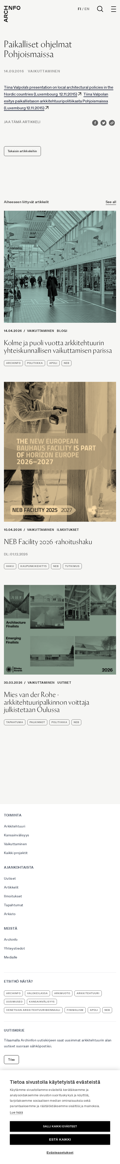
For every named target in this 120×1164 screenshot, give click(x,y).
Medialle (10, 957)
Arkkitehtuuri (14, 826)
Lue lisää (16, 1112)
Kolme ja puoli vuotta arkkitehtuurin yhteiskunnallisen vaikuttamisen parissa (58, 346)
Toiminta (13, 815)
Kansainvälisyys (16, 835)
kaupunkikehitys (33, 566)
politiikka (35, 363)
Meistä (10, 928)
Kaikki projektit (16, 853)
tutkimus (72, 566)
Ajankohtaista (19, 867)
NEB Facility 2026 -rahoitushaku (48, 542)
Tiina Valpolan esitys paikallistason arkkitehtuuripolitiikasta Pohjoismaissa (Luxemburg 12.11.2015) (56, 101)
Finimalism (75, 1010)
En (87, 9)
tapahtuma (14, 722)
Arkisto (10, 914)
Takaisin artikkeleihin (22, 151)
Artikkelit (11, 887)
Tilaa (11, 1059)
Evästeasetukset (60, 1152)
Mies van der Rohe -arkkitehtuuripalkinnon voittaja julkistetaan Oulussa (46, 702)
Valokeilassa (37, 993)
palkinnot (37, 722)
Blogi (62, 331)
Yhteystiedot (14, 948)
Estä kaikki (60, 1139)
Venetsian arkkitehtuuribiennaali (33, 1010)
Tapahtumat (13, 905)
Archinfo (13, 363)
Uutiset (64, 682)
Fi (79, 9)
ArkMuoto (62, 993)
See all (111, 202)
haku (10, 566)
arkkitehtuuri (88, 993)
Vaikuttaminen (44, 71)
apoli (53, 363)
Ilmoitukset (68, 530)
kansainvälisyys (42, 1001)
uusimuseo (14, 1001)
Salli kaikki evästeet (60, 1126)
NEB (66, 363)
